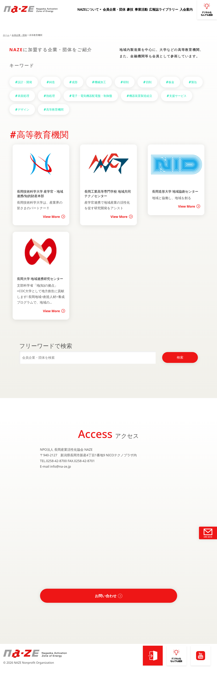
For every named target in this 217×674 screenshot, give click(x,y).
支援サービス (178, 96)
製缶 (194, 82)
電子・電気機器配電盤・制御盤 (92, 96)
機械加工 (100, 82)
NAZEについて (93, 10)
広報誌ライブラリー (165, 10)
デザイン (23, 109)
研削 (126, 82)
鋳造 (52, 82)
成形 (75, 82)
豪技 (133, 10)
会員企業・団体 (118, 10)
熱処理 (50, 96)
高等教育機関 (54, 109)
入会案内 (186, 10)
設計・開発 (25, 82)
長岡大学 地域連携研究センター (40, 278)
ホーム (6, 35)
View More (51, 216)
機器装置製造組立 (140, 96)
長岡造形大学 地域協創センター (175, 191)
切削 (149, 82)
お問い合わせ (106, 595)
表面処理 (23, 96)
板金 (171, 82)
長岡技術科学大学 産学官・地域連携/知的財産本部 (40, 193)
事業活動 (144, 10)
